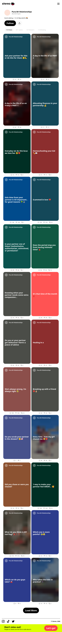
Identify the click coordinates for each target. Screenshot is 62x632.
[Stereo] (8, 3)
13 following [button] (42, 30)
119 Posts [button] (9, 30)
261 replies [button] (19, 30)
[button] (10, 23)
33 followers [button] (30, 30)
